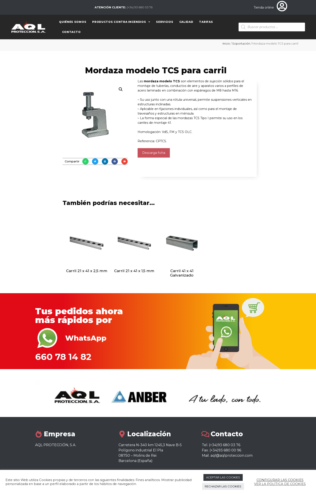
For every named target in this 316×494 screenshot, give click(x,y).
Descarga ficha (153, 153)
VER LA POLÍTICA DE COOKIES (280, 484)
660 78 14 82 (63, 356)
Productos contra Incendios (121, 21)
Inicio (226, 43)
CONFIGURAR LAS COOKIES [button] (280, 480)
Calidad (186, 21)
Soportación (241, 43)
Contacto (71, 32)
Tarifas (206, 21)
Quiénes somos (72, 21)
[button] (85, 161)
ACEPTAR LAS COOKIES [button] (223, 477)
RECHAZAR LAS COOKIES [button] (223, 486)
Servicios (164, 21)
